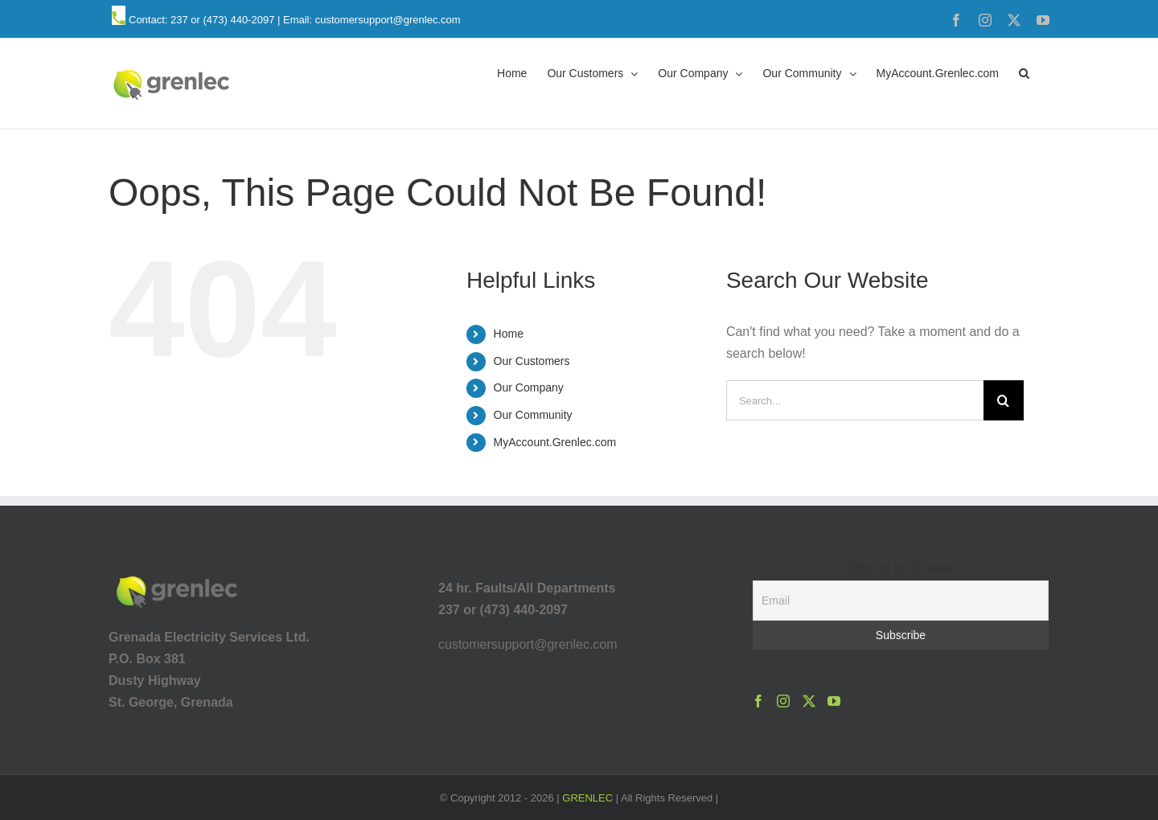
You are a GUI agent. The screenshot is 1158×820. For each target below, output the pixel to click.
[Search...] (854, 400)
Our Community (533, 414)
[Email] (901, 600)
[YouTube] (833, 701)
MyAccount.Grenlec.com (555, 442)
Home (509, 333)
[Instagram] (783, 701)
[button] (1024, 72)
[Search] (1003, 400)
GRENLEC (587, 798)
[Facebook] (758, 701)
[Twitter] (809, 701)
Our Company (529, 387)
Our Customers (532, 361)
